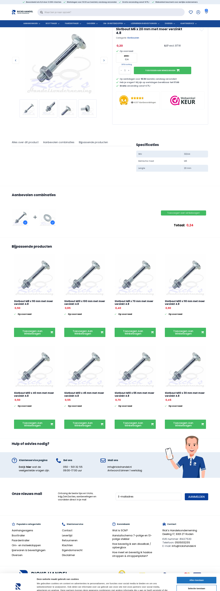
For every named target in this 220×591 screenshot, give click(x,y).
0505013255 (182, 542)
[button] (202, 29)
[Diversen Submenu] (175, 23)
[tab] (25, 142)
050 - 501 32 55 (72, 467)
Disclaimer (68, 555)
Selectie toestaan (196, 571)
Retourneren (69, 540)
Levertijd (67, 535)
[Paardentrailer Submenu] (81, 23)
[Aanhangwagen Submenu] (40, 23)
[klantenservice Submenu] (196, 23)
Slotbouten (133, 37)
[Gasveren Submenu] (97, 23)
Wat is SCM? (120, 530)
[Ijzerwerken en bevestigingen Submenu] (159, 23)
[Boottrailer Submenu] (59, 23)
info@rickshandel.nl (119, 467)
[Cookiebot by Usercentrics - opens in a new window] (18, 585)
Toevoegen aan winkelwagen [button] (32, 332)
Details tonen (151, 585)
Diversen (168, 23)
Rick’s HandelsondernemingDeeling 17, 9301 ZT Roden (179, 532)
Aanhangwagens (22, 530)
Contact (67, 530)
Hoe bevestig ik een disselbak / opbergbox (131, 545)
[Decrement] (121, 70)
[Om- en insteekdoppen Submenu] (125, 23)
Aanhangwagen (30, 23)
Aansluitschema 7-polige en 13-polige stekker (132, 537)
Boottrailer (51, 23)
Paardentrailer (72, 23)
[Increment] (128, 70)
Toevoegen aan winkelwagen (160, 70)
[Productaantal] (125, 70)
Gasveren (91, 23)
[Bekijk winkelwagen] (206, 12)
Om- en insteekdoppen (113, 23)
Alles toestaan (196, 563)
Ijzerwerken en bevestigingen (144, 23)
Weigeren (196, 579)
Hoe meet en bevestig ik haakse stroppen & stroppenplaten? (132, 554)
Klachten (67, 545)
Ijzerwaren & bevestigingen (28, 550)
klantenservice (187, 23)
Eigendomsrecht (72, 550)
